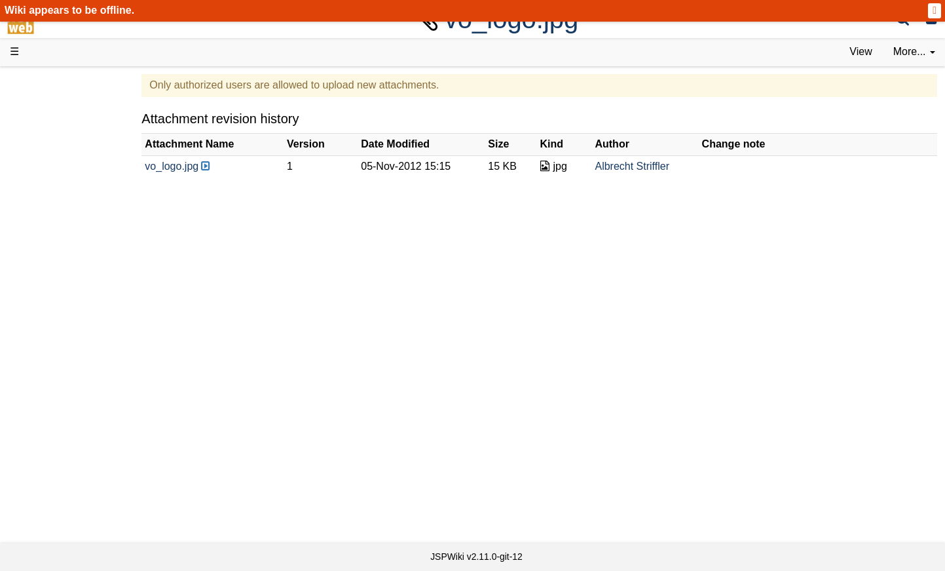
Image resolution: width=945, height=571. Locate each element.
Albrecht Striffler (659, 166)
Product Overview (77, 103)
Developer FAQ (71, 311)
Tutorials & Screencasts (91, 192)
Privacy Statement (78, 520)
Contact (54, 505)
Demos (52, 237)
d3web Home (42, 81)
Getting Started (71, 281)
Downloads (62, 118)
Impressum (106, 505)
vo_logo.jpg (234, 166)
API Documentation (81, 326)
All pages (57, 460)
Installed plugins (73, 490)
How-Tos (56, 296)
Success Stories (73, 132)
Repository (61, 356)
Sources (55, 341)
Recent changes (74, 475)
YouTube (56, 416)
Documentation (71, 207)
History (52, 147)
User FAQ (59, 222)
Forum (51, 400)
